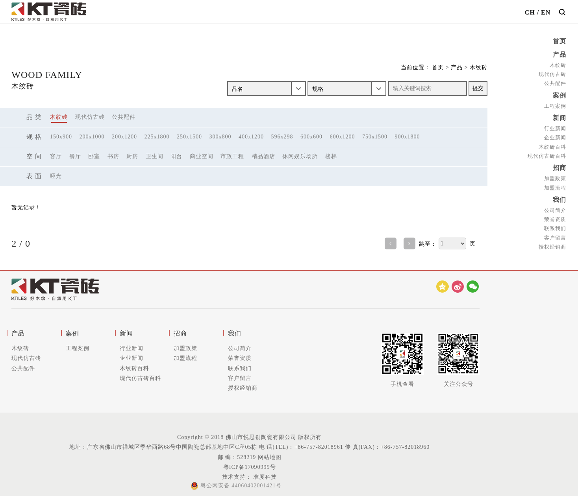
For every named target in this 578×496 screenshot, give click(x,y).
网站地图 (270, 457)
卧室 (94, 156)
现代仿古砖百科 (547, 154)
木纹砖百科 (552, 145)
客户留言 (555, 234)
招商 (559, 165)
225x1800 (157, 137)
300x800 (220, 137)
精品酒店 (263, 156)
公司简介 (555, 207)
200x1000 (92, 137)
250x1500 (189, 137)
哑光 (56, 176)
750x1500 (374, 137)
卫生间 (154, 156)
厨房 (132, 156)
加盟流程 (555, 185)
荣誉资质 (555, 216)
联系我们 (555, 225)
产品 (559, 54)
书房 (113, 156)
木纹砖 (558, 64)
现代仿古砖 (552, 73)
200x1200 (124, 137)
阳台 (176, 156)
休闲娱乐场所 (300, 156)
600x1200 (342, 137)
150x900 (61, 137)
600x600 (311, 137)
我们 (559, 197)
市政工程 (232, 156)
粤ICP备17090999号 (249, 467)
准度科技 (264, 477)
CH (530, 12)
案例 (559, 94)
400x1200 (251, 137)
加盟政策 (555, 176)
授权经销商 (552, 244)
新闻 (559, 116)
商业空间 (201, 156)
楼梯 (331, 156)
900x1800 (407, 137)
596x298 (282, 137)
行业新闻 (555, 126)
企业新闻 (555, 136)
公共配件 (555, 82)
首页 (559, 41)
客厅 (56, 156)
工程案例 (555, 104)
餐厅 (75, 156)
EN (545, 12)
